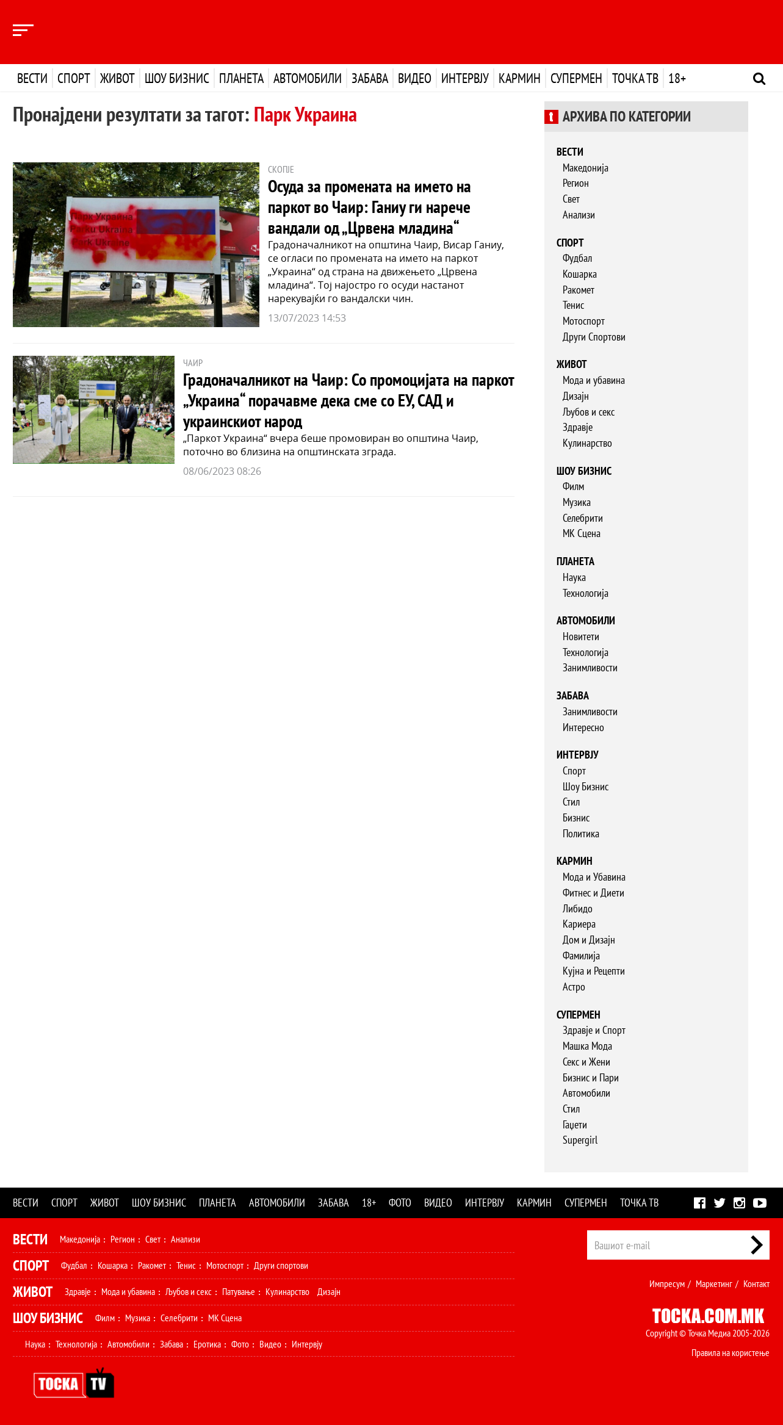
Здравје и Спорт (594, 1030)
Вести (32, 78)
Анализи (579, 214)
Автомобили (307, 78)
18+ (677, 78)
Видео (414, 78)
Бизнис (576, 817)
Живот (117, 78)
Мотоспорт (584, 321)
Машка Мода (587, 1046)
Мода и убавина (594, 380)
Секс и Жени (586, 1062)
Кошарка (580, 274)
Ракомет (578, 290)
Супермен (576, 78)
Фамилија (581, 955)
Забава (370, 78)
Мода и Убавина (594, 877)
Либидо (578, 908)
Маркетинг (714, 1283)
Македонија (585, 168)
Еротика (207, 1344)
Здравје (578, 427)
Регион (576, 183)
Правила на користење (730, 1352)
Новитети (581, 636)
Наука (574, 577)
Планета (241, 78)
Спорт (73, 78)
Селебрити (583, 518)
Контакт (756, 1283)
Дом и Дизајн (589, 940)
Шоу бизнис (177, 78)
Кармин (520, 78)
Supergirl (580, 1140)
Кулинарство (587, 443)
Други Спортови (594, 337)
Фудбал (577, 258)
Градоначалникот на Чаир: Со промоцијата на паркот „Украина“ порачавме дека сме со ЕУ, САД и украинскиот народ (348, 400)
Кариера (579, 924)
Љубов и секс (589, 412)
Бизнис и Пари (591, 1077)
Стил (571, 802)
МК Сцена (582, 533)
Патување (238, 1291)
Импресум (667, 1283)
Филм (573, 486)
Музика (577, 502)
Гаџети (575, 1124)
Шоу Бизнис (585, 786)
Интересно (583, 727)
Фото (400, 1203)
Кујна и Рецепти (594, 971)
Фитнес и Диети (593, 893)
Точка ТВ (635, 78)
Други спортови (281, 1265)
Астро (574, 986)
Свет (571, 199)
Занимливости (590, 667)
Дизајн (576, 396)
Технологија (585, 593)
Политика (581, 833)
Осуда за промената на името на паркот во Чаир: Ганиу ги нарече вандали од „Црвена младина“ (369, 207)
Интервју (465, 78)
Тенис (573, 305)
